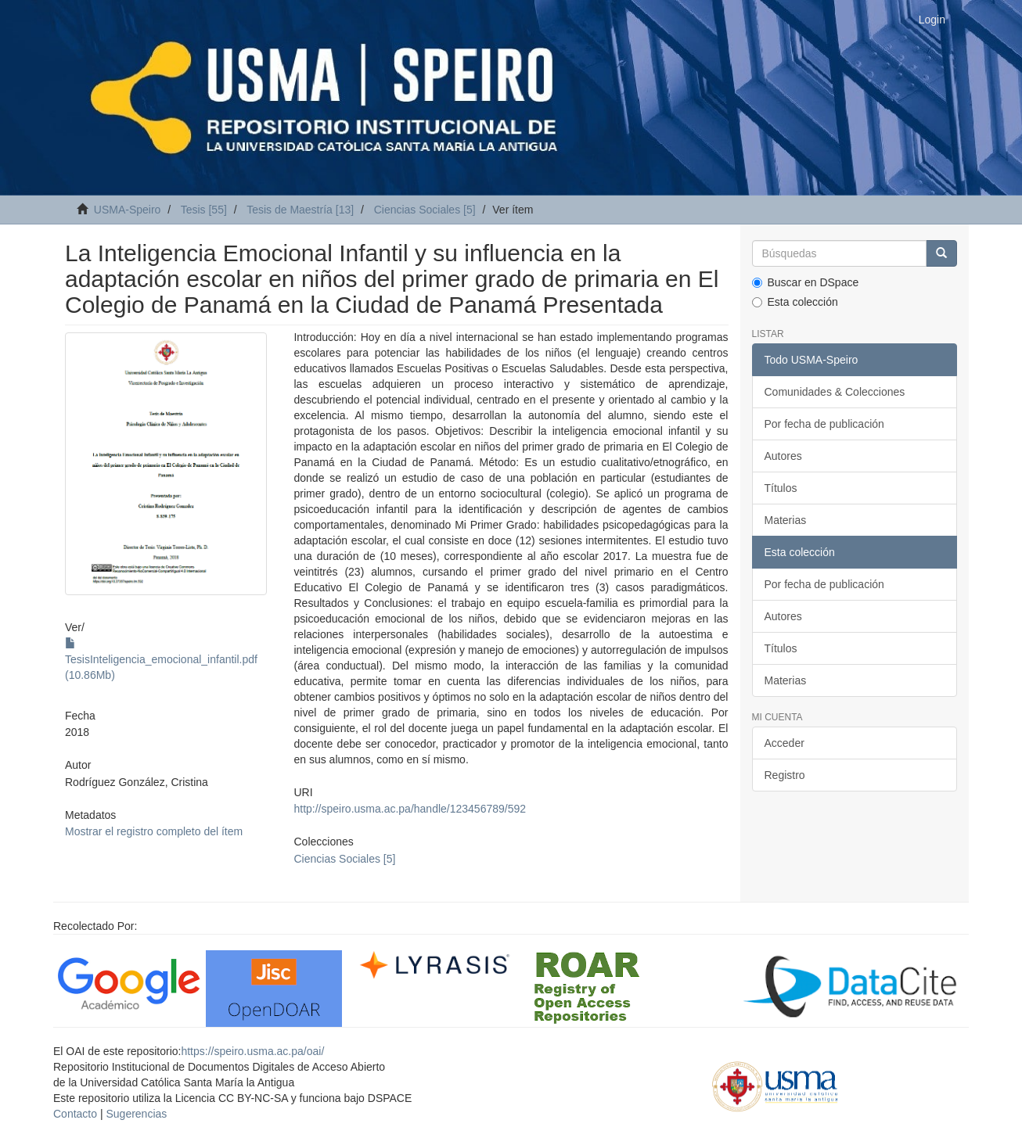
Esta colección (795, 302)
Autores (783, 456)
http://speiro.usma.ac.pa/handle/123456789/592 (409, 808)
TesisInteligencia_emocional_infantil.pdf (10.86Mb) (161, 659)
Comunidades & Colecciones (835, 392)
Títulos (781, 488)
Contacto (75, 1113)
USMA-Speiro (127, 209)
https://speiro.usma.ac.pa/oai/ (252, 1051)
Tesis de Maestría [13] (300, 209)
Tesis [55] (204, 209)
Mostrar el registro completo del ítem (154, 831)
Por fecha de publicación (824, 424)
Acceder (784, 743)
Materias (786, 520)
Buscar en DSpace (805, 282)
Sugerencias (136, 1113)
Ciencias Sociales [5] (425, 209)
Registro (785, 775)
